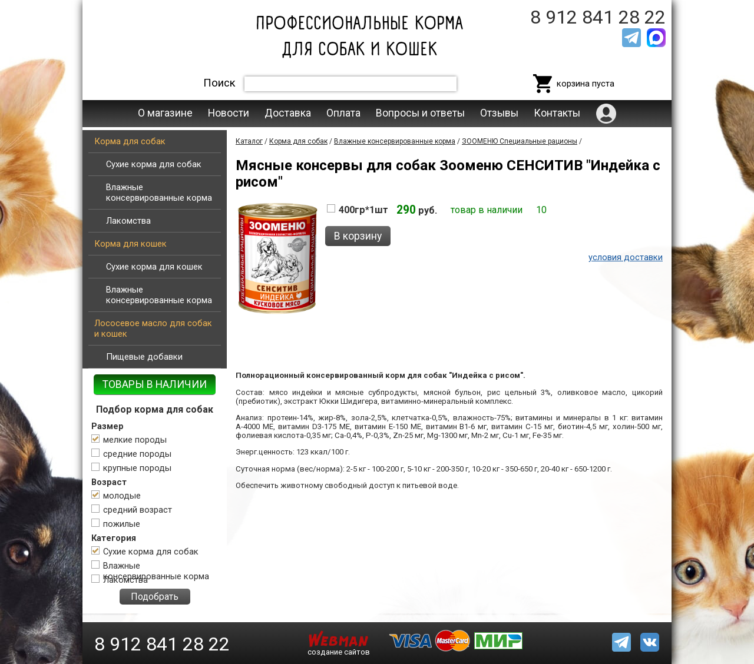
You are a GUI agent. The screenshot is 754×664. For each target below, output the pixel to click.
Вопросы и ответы (420, 113)
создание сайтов (338, 652)
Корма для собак (130, 141)
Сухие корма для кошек (154, 266)
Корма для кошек (130, 243)
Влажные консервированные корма (159, 192)
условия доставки (625, 257)
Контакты (557, 113)
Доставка (287, 113)
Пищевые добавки (144, 356)
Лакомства (128, 220)
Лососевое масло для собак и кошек (153, 328)
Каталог (249, 141)
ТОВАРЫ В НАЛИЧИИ (154, 384)
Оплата (343, 113)
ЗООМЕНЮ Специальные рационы (519, 141)
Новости (228, 113)
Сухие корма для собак (153, 164)
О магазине (165, 113)
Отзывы (499, 113)
